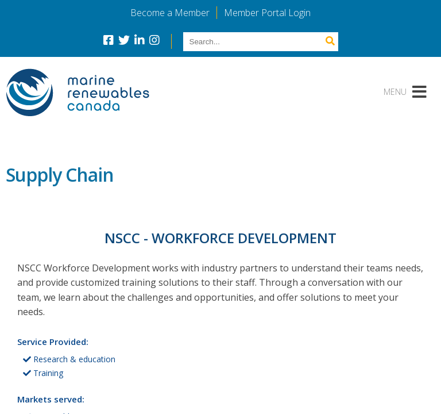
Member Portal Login (267, 12)
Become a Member (170, 12)
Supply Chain (60, 174)
